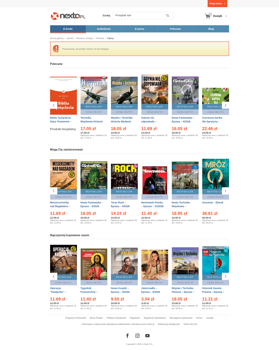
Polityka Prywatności (116, 318)
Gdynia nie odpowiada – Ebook (149, 121)
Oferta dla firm (190, 324)
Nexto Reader (96, 318)
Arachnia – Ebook (212, 202)
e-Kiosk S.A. (147, 344)
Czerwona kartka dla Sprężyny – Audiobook (212, 121)
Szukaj (106, 15)
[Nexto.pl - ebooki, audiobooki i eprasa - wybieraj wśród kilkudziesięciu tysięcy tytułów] (68, 16)
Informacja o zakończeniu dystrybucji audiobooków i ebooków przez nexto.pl (118, 324)
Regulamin (135, 318)
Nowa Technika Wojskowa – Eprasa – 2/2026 (181, 206)
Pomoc (199, 318)
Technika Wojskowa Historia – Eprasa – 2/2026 (92, 121)
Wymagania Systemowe (181, 318)
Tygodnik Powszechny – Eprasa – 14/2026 (91, 292)
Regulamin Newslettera (155, 318)
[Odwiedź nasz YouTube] (147, 336)
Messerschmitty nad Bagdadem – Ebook (60, 206)
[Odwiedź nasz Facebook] (127, 336)
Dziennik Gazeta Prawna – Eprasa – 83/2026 (213, 292)
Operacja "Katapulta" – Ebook (58, 292)
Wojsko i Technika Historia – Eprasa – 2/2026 (183, 292)
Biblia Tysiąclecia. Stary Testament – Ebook (61, 121)
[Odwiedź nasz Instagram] (137, 336)
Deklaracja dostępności (169, 324)
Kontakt (210, 318)
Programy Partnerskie (75, 318)
